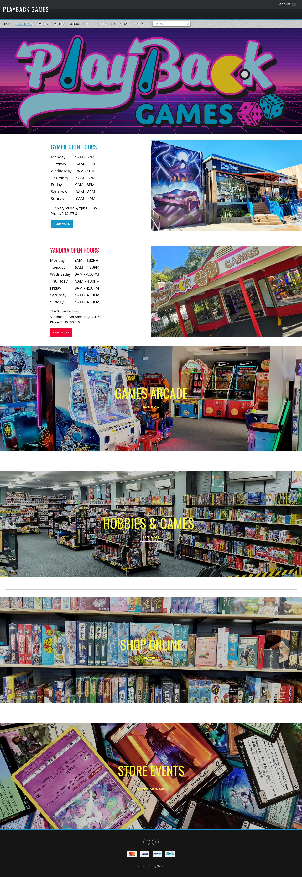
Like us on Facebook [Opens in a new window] (146, 842)
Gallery (100, 24)
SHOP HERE (151, 658)
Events (43, 24)
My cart (287, 5)
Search (187, 23)
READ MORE (62, 224)
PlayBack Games (26, 9)
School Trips (79, 24)
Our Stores (24, 24)
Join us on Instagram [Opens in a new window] (155, 842)
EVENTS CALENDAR (151, 789)
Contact (140, 24)
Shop (6, 24)
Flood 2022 (119, 24)
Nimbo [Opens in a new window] (160, 866)
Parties (58, 24)
